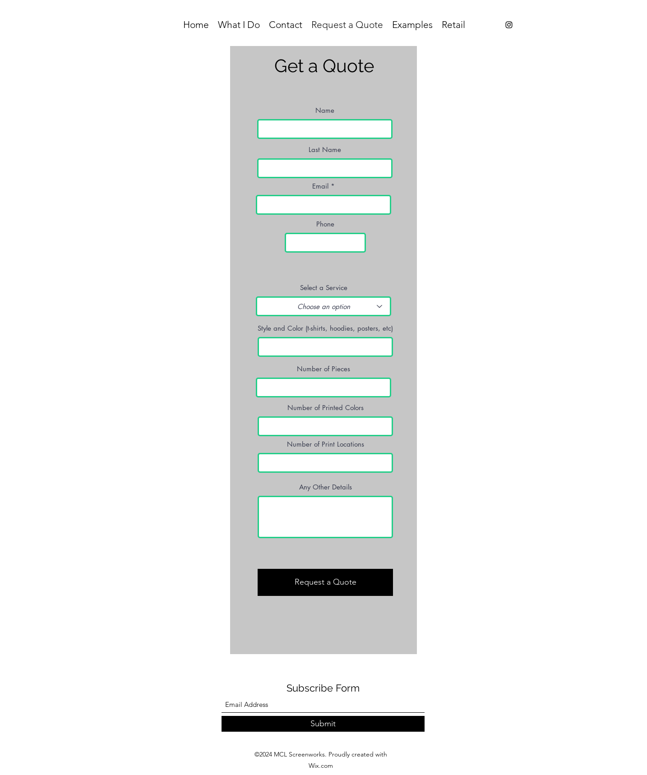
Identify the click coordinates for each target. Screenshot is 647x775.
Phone (325, 224)
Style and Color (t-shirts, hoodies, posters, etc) (325, 328)
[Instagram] (508, 24)
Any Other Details (325, 487)
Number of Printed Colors (325, 407)
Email (320, 186)
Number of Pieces (323, 368)
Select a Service (323, 287)
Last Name (325, 149)
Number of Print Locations (325, 444)
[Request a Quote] (325, 582)
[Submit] (323, 724)
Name (324, 110)
